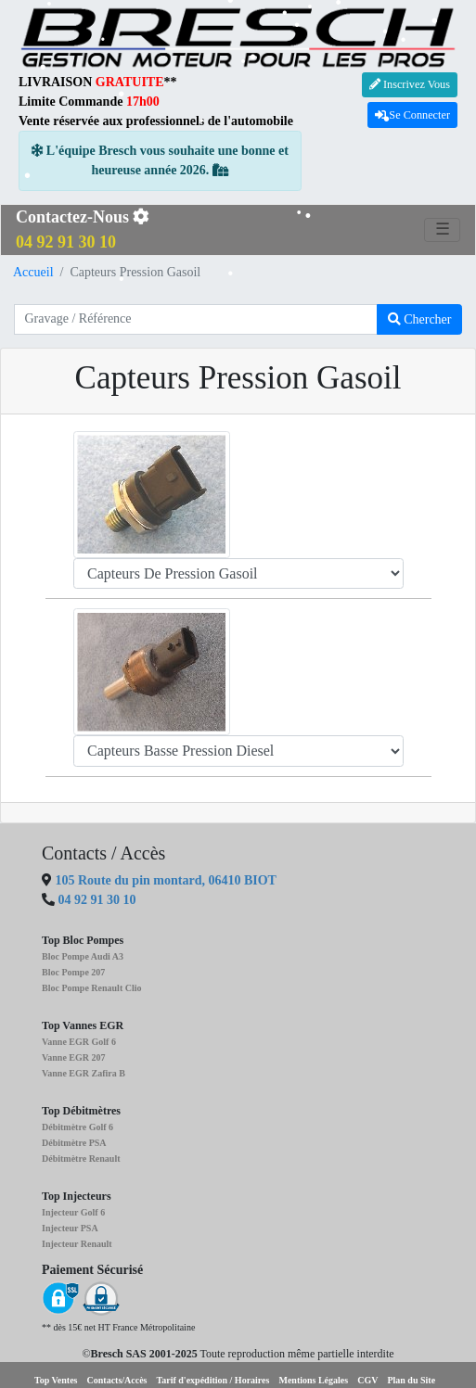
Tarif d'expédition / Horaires (213, 1380)
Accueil (33, 272)
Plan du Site (411, 1380)
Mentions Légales (313, 1380)
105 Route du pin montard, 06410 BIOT (164, 880)
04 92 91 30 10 (97, 900)
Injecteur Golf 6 (73, 1212)
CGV (367, 1380)
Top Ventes (56, 1380)
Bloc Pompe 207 (73, 972)
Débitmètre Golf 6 (77, 1127)
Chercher (420, 319)
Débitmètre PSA (74, 1143)
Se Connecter (412, 114)
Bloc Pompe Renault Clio (92, 988)
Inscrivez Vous (409, 84)
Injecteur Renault (77, 1244)
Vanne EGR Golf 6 (79, 1042)
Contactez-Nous (82, 229)
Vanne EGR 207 (74, 1057)
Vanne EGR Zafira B (83, 1073)
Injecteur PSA (70, 1228)
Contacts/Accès (117, 1380)
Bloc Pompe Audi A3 (82, 956)
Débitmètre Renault (81, 1158)
